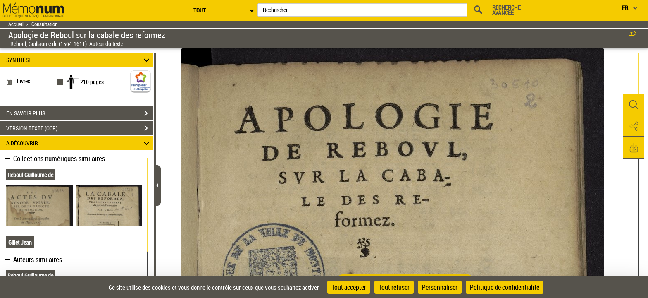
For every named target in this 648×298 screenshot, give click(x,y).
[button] (633, 104)
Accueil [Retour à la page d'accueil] (16, 24)
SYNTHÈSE (79, 60)
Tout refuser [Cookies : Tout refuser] (394, 287)
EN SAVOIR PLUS (79, 113)
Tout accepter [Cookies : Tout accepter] (348, 287)
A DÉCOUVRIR (79, 143)
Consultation (44, 24)
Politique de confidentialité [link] (504, 287)
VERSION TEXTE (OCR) (79, 128)
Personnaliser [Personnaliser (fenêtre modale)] (439, 287)
